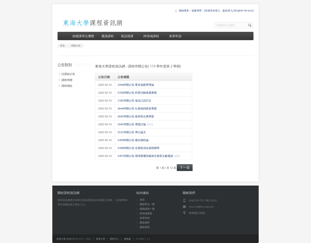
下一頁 (185, 167)
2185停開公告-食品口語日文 (134, 100)
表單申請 (175, 36)
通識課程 (107, 36)
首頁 (142, 199)
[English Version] (243, 10)
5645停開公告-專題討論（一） (136, 124)
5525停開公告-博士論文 (132, 132)
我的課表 (184, 10)
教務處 (127, 238)
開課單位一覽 (147, 204)
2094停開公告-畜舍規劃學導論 (136, 85)
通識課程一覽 (147, 209)
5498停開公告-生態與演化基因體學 (138, 148)
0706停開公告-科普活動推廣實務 (137, 92)
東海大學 (61, 238)
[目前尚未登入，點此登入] (218, 10)
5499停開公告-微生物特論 (133, 140)
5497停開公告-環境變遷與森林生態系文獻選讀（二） (149, 156)
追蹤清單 (197, 10)
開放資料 (145, 222)
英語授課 (128, 36)
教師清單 (145, 227)
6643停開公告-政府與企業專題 (136, 116)
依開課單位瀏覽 (83, 36)
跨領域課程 (152, 36)
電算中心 (114, 238)
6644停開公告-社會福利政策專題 (137, 108)
